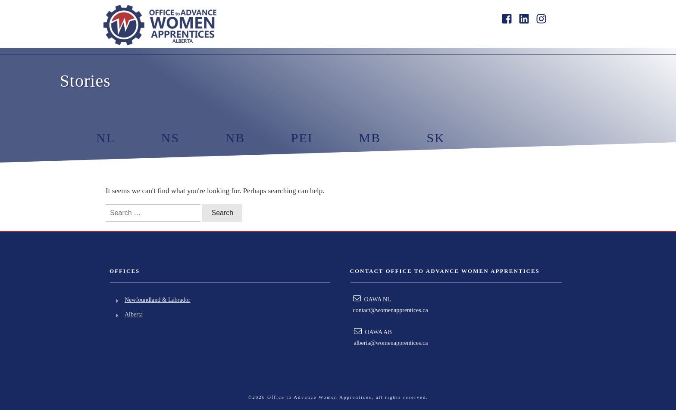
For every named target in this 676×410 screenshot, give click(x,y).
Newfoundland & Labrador (157, 300)
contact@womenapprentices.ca (390, 310)
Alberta (134, 314)
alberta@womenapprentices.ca (391, 343)
